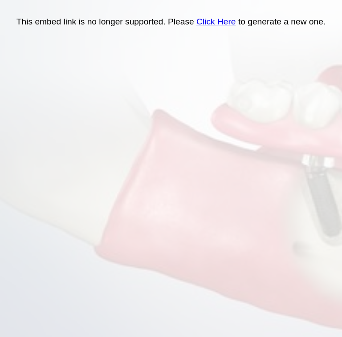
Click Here (216, 21)
